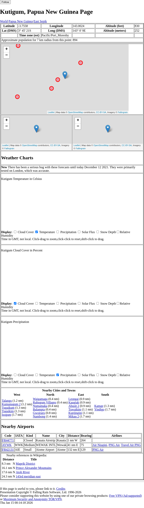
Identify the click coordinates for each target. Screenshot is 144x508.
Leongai (73, 399)
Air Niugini (99, 445)
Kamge (98, 406)
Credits (60, 488)
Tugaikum (8, 407)
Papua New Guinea (21, 21)
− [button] (6, 55)
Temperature (47, 232)
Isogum (6, 414)
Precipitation (68, 232)
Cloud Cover (26, 232)
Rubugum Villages (44, 402)
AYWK (7, 445)
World (4, 21)
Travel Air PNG (131, 445)
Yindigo (99, 409)
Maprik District (25, 463)
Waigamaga (40, 399)
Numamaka (40, 406)
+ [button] (6, 49)
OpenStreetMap (75, 112)
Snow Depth (108, 232)
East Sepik (40, 21)
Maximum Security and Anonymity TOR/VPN (32, 499)
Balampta (39, 409)
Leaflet (51, 112)
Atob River (23, 472)
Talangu (7, 400)
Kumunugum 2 (11, 404)
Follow (5, 2)
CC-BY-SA (101, 112)
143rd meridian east (28, 476)
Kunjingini (75, 413)
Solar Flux (88, 232)
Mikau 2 (73, 416)
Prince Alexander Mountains (34, 468)
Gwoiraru (39, 413)
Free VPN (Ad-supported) (125, 495)
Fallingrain (123, 112)
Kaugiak (73, 402)
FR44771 (8, 440)
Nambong (39, 416)
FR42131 (8, 449)
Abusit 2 (73, 406)
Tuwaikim (74, 409)
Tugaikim (8, 411)
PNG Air (114, 445)
